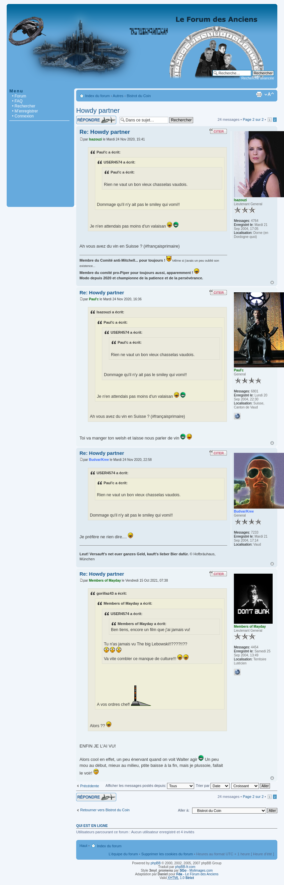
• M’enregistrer (25, 111)
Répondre (96, 120)
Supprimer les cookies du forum (167, 854)
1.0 (181, 878)
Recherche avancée (257, 78)
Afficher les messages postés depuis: (150, 786)
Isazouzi (95, 139)
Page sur (253, 119)
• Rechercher (23, 106)
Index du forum (97, 96)
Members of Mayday (105, 580)
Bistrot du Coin (139, 96)
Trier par (213, 786)
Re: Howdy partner (105, 132)
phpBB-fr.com (185, 867)
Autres (118, 96)
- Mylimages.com (196, 870)
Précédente (89, 786)
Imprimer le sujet (259, 94)
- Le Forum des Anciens (197, 874)
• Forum (19, 96)
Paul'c (94, 299)
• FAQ (17, 101)
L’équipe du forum (123, 854)
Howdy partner (98, 110)
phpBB (156, 863)
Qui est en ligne (92, 826)
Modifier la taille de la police (269, 94)
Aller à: (183, 810)
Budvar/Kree (99, 460)
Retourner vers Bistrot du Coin (105, 810)
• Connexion (23, 116)
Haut (272, 282)
